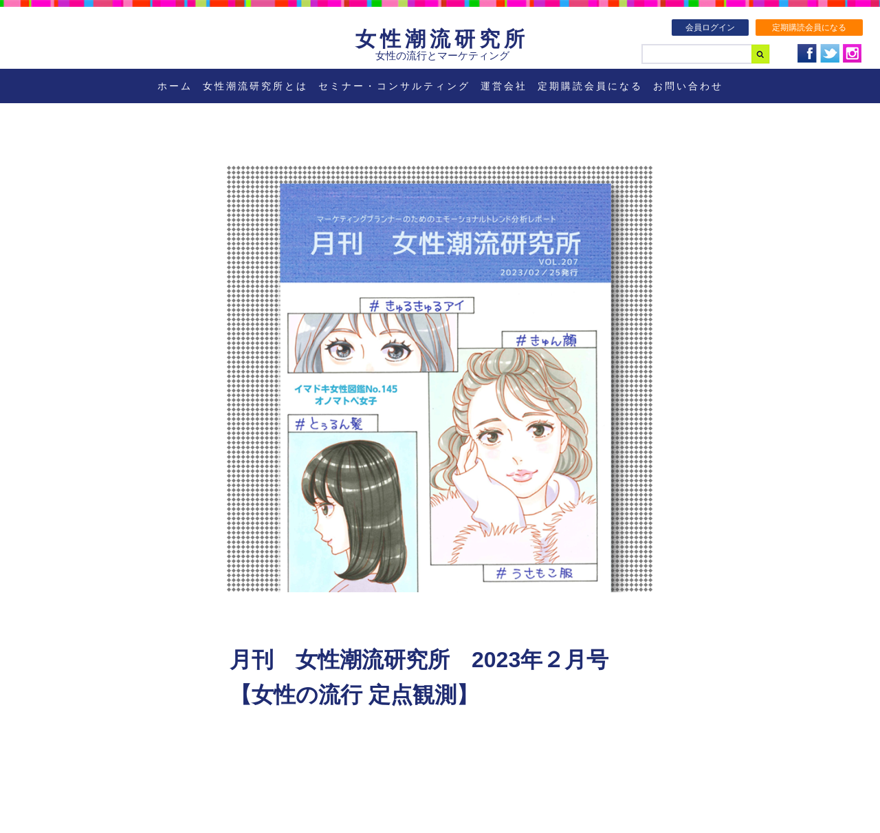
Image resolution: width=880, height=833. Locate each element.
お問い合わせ (688, 85)
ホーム (174, 85)
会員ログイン (710, 27)
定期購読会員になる (809, 27)
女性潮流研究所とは (255, 85)
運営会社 (504, 85)
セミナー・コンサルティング (394, 85)
